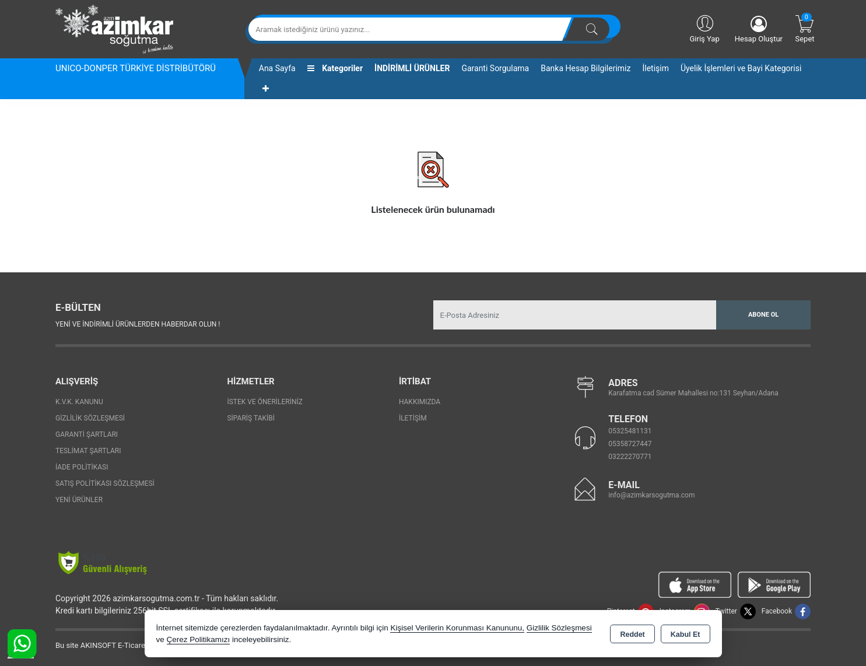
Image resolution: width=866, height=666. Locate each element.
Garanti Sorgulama (495, 68)
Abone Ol (763, 314)
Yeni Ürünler (79, 500)
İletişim (655, 68)
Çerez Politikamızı (198, 639)
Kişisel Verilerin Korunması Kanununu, (457, 627)
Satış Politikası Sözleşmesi (105, 483)
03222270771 (629, 457)
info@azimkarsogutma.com (651, 495)
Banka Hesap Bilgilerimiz (585, 68)
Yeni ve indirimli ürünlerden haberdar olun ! (137, 324)
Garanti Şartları (86, 434)
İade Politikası (81, 467)
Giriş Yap (704, 28)
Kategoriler (335, 68)
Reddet (632, 634)
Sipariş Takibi (251, 418)
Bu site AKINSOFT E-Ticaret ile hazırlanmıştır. (130, 645)
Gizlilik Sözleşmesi (90, 418)
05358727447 (629, 444)
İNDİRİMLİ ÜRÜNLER (412, 68)
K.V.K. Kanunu (79, 402)
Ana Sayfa (277, 68)
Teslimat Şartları (88, 451)
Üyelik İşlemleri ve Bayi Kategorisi (741, 68)
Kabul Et (685, 634)
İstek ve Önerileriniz (265, 402)
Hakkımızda (419, 402)
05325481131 (629, 431)
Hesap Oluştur (759, 29)
